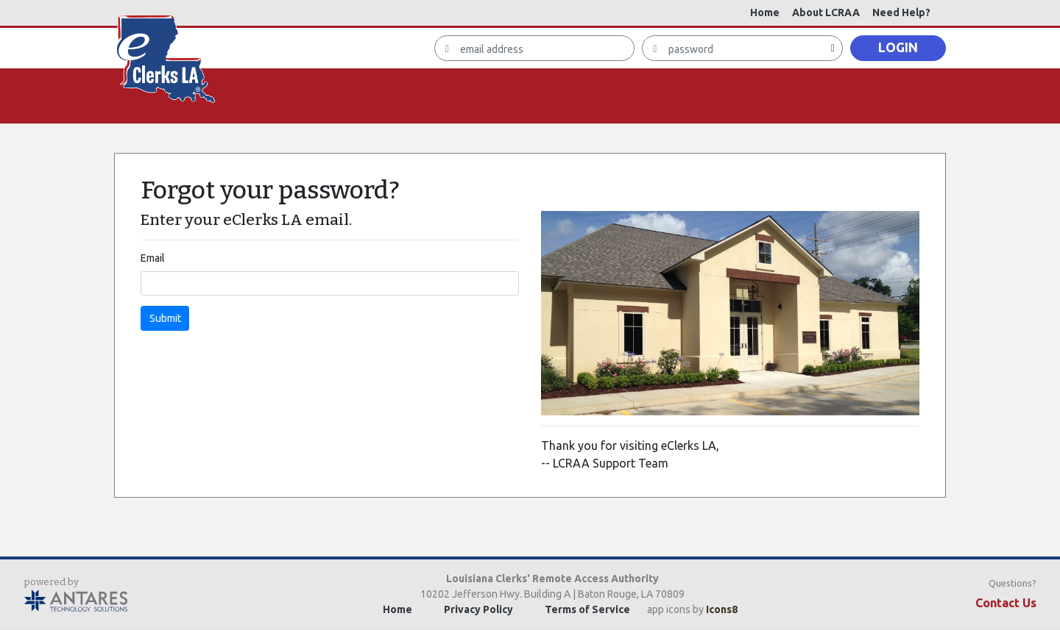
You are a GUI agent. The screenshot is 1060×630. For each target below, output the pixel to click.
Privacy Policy (478, 609)
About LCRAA (826, 12)
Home (765, 12)
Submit (165, 318)
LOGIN (898, 47)
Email (153, 258)
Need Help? (901, 12)
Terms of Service (587, 609)
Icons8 (722, 609)
